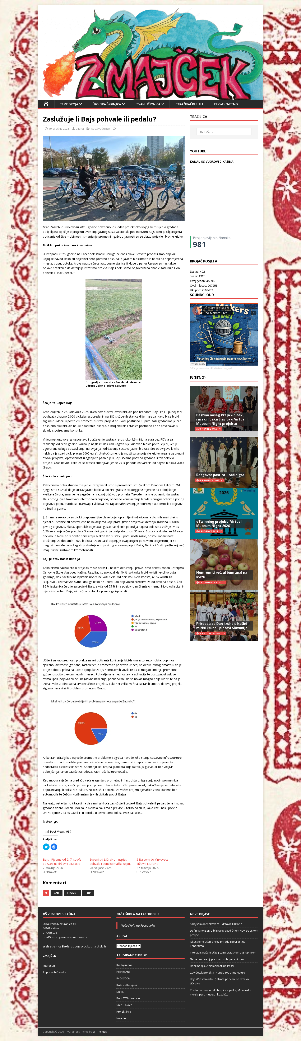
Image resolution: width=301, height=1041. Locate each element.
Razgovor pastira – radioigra (220, 474)
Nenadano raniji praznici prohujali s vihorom (218, 959)
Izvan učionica (147, 104)
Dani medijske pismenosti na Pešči (212, 966)
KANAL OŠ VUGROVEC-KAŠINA (211, 161)
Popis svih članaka (54, 972)
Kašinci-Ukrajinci (126, 985)
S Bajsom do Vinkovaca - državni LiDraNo (153, 861)
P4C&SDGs (123, 978)
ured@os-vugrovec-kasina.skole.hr (65, 937)
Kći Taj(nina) (123, 965)
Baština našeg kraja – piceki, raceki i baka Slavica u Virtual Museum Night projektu (221, 419)
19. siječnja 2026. (59, 128)
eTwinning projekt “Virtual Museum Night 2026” (219, 523)
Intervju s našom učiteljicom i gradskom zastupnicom (223, 952)
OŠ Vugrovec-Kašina (199, 368)
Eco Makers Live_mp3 (221, 368)
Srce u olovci (124, 1005)
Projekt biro (123, 1011)
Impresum (49, 966)
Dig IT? (120, 992)
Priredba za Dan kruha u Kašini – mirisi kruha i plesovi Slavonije (223, 625)
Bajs (56, 893)
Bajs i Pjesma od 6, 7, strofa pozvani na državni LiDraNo (62, 861)
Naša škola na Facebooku (137, 914)
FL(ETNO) (197, 377)
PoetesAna (123, 972)
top (88, 893)
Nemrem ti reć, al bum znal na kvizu (221, 574)
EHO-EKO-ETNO (226, 104)
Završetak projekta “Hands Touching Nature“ (218, 972)
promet (72, 893)
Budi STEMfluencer (128, 998)
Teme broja (69, 104)
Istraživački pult (189, 104)
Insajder (121, 1018)
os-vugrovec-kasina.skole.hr (89, 946)
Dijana (80, 128)
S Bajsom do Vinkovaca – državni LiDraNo (216, 924)
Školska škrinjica (107, 104)
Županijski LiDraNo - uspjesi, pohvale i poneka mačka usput (110, 861)
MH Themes (100, 1031)
